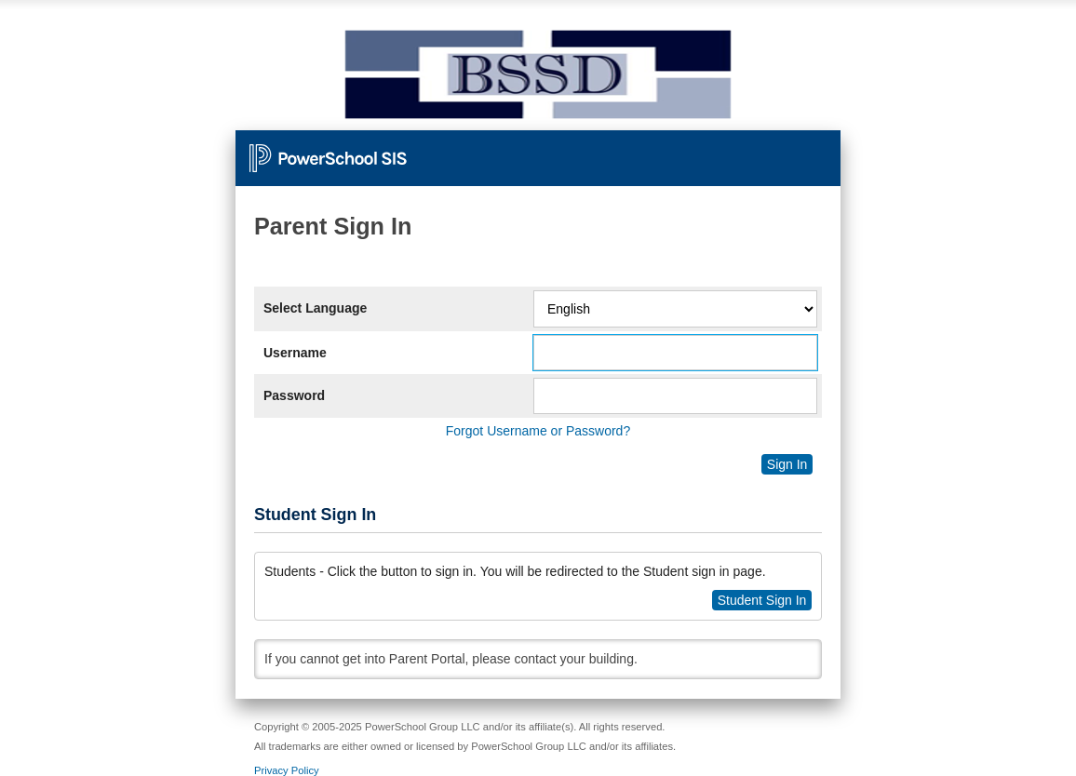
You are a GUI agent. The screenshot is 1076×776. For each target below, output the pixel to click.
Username (295, 352)
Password (294, 395)
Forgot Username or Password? (538, 430)
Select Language (315, 308)
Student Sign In (762, 600)
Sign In (787, 464)
